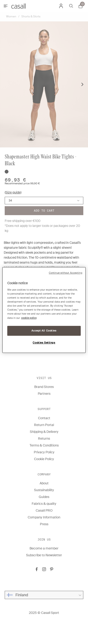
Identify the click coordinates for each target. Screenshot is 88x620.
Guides (44, 497)
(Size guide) (13, 192)
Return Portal (44, 425)
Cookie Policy (44, 459)
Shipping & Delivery (44, 432)
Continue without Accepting (65, 272)
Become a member (44, 548)
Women (11, 16)
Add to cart (44, 210)
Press (44, 524)
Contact (44, 418)
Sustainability (44, 490)
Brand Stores (44, 387)
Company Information (44, 517)
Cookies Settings (44, 342)
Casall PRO (44, 510)
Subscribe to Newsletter (44, 555)
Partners (44, 393)
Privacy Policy (44, 452)
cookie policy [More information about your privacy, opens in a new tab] (29, 318)
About (44, 483)
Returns (44, 438)
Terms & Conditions (44, 445)
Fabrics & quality (44, 504)
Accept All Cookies (43, 330)
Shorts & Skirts (30, 16)
